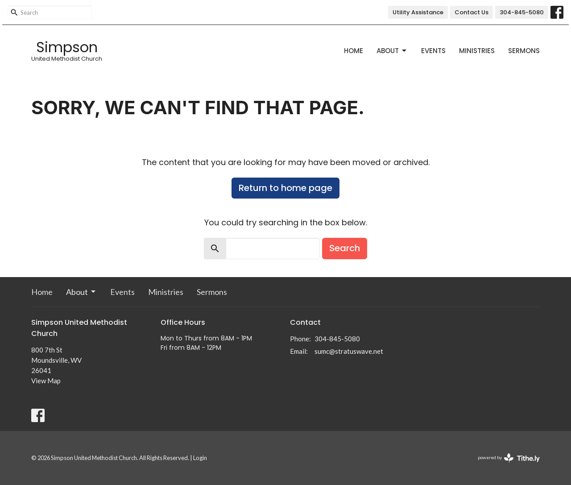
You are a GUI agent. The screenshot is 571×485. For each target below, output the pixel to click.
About (392, 50)
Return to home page (285, 188)
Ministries (477, 50)
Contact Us (471, 12)
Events (433, 50)
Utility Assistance (418, 12)
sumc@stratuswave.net (348, 351)
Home (353, 50)
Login (200, 457)
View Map (46, 381)
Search (344, 248)
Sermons (524, 50)
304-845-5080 (522, 12)
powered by (509, 458)
